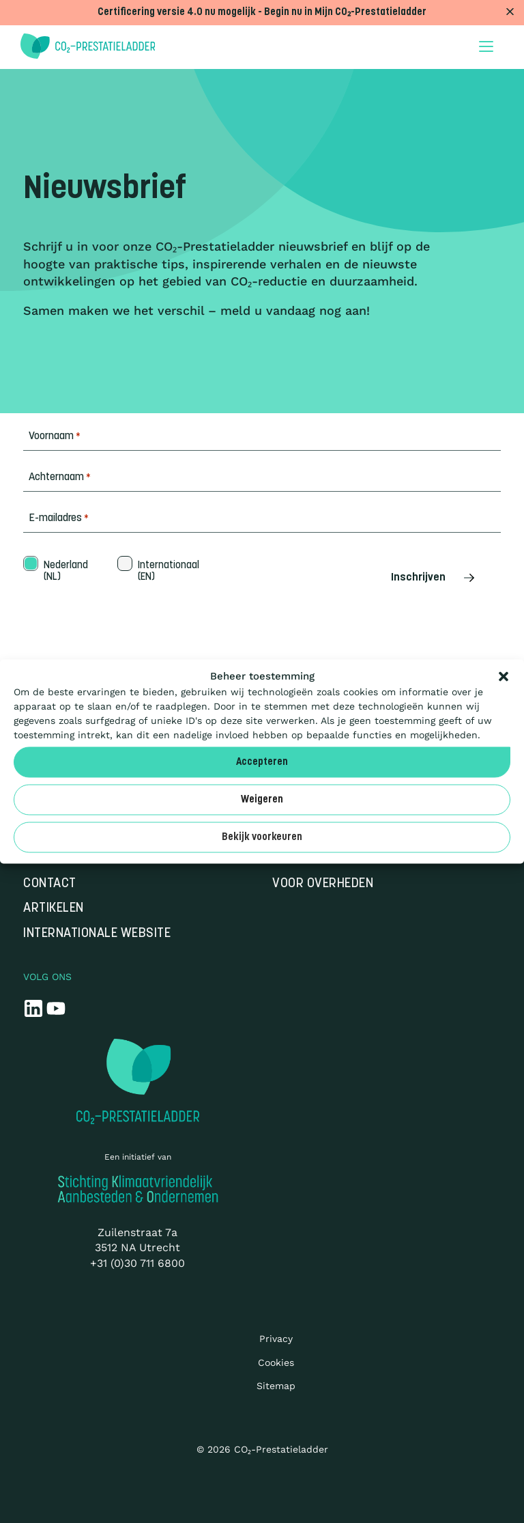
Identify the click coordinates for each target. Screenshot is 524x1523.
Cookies (276, 1362)
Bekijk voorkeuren (262, 837)
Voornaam (55, 437)
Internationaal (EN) (167, 572)
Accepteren (262, 762)
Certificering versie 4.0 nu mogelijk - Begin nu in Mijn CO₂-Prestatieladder (262, 13)
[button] (503, 677)
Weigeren (262, 799)
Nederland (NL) (64, 572)
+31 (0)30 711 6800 (137, 1263)
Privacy (276, 1338)
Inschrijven (434, 577)
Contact (49, 884)
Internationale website (97, 933)
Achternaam (60, 478)
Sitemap (276, 1385)
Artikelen (53, 908)
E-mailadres (59, 519)
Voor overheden (322, 884)
